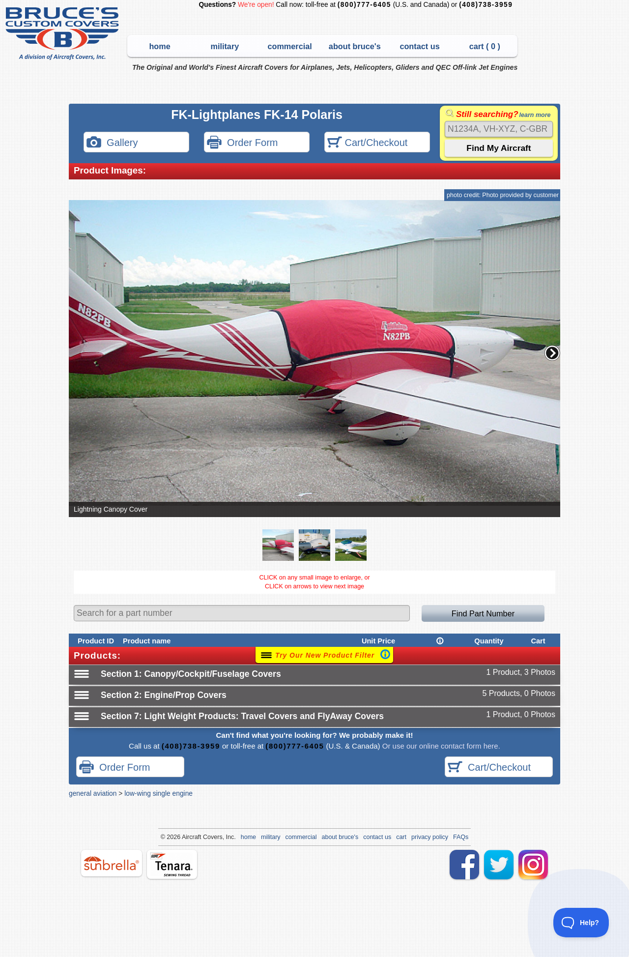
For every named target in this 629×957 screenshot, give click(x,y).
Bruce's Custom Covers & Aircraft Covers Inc (63, 33)
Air (185, 837)
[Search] (499, 129)
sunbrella (111, 863)
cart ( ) (484, 46)
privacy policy (429, 837)
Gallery (112, 143)
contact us (419, 46)
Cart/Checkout (367, 143)
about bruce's (355, 46)
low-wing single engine (158, 793)
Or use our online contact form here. (440, 746)
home (159, 46)
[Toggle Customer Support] (581, 922)
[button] (552, 353)
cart (401, 837)
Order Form (242, 143)
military (224, 46)
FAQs (460, 837)
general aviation (92, 793)
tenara (172, 864)
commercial (289, 46)
